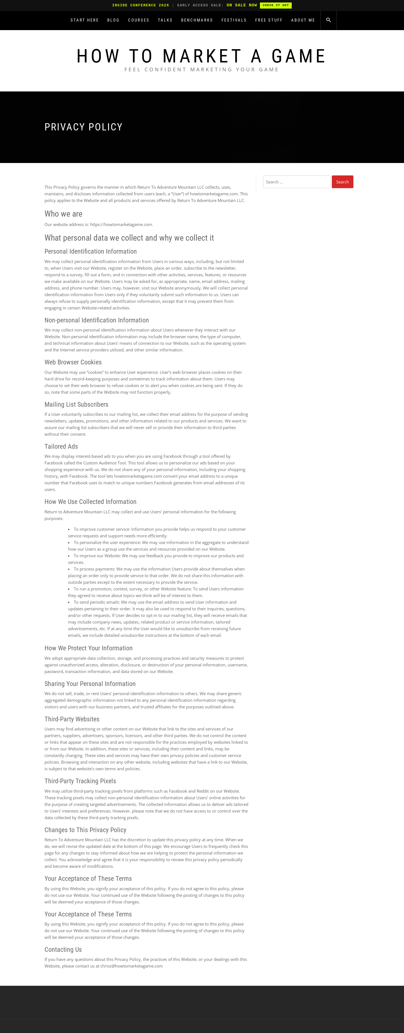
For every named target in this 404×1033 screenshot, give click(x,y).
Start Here (85, 20)
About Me (303, 20)
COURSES (139, 20)
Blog (113, 20)
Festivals (234, 20)
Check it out (276, 5)
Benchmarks (197, 20)
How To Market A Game (202, 56)
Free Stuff (269, 20)
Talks (165, 20)
